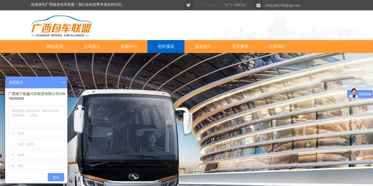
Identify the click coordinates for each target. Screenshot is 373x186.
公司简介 (92, 46)
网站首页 (55, 46)
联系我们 (277, 46)
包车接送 (166, 46)
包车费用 (240, 46)
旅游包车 (203, 46)
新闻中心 (129, 46)
